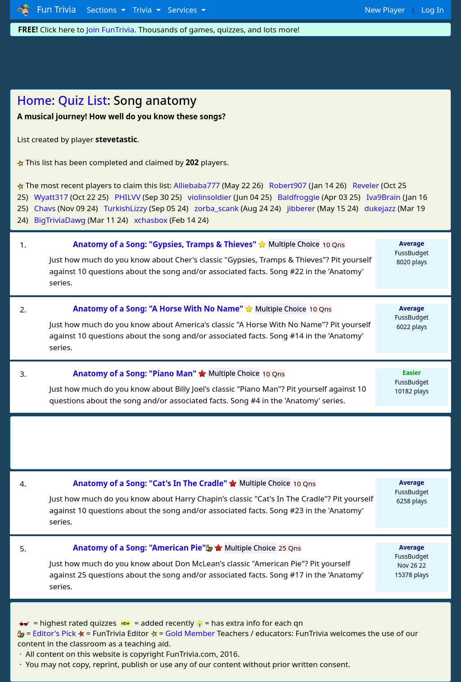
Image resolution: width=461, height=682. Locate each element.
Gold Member (190, 633)
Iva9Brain (383, 197)
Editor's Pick (54, 633)
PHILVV (127, 197)
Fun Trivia (46, 10)
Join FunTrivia (110, 29)
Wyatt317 (51, 197)
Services (183, 10)
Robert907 (288, 185)
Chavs (45, 208)
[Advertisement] (230, 61)
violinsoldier (209, 197)
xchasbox (150, 220)
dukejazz (380, 208)
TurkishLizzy (125, 208)
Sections (103, 10)
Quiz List (82, 100)
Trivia (143, 10)
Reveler (366, 185)
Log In (432, 10)
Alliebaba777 (197, 185)
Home (34, 100)
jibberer (301, 208)
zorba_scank (216, 208)
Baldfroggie (299, 197)
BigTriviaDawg (60, 220)
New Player (385, 10)
